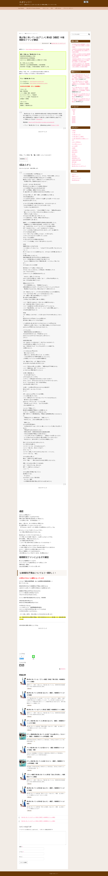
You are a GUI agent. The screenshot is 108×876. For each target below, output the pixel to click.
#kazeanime (39, 119)
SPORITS (62, 668)
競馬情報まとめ (76, 158)
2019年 (73, 119)
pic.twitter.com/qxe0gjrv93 (48, 122)
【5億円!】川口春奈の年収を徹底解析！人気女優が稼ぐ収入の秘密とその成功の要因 (81, 50)
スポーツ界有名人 (76, 142)
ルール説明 (74, 146)
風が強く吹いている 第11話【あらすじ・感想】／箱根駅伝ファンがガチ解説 (81, 100)
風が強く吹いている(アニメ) (58, 43)
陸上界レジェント (76, 164)
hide (26, 158)
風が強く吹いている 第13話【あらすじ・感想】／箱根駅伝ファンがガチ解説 (81, 95)
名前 (21, 846)
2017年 (73, 122)
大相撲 (73, 148)
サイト (21, 856)
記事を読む (29, 688)
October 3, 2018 (55, 125)
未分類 (73, 154)
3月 (74, 114)
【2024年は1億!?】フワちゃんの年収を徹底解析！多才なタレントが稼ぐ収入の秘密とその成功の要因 (81, 60)
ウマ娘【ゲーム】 (76, 134)
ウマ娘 (73, 132)
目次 (52, 8)
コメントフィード (76, 178)
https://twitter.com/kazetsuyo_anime (34, 49)
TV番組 (73, 130)
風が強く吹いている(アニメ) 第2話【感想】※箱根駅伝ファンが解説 (36, 817)
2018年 (73, 121)
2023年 (73, 116)
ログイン (74, 174)
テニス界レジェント (77, 144)
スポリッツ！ (25, 2)
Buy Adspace (21, 8)
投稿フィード (75, 176)
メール (21, 851)
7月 (74, 112)
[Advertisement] (54, 20)
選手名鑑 (74, 162)
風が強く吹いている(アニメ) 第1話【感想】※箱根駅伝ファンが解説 (46, 709)
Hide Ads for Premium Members (33, 8)
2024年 (73, 109)
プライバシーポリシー (68, 8)
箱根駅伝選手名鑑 (76, 160)
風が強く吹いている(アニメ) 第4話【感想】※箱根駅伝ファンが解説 (36, 821)
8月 (74, 111)
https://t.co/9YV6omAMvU (35, 122)
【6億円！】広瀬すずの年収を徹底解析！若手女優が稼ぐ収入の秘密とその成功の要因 (81, 55)
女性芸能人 (74, 150)
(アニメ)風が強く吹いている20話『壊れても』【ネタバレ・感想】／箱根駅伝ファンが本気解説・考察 (81, 83)
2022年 (73, 118)
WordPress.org (75, 180)
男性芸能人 (74, 156)
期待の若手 (74, 152)
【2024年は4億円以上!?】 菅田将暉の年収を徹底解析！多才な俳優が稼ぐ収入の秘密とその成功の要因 (81, 65)
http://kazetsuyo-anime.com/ (37, 81)
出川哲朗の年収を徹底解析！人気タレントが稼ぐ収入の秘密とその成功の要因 (81, 46)
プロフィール (45, 8)
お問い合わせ (58, 8)
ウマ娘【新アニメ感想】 (78, 136)
